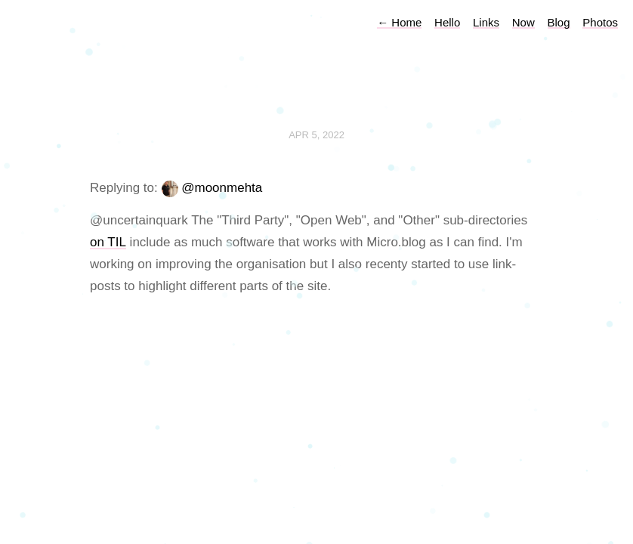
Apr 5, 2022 (316, 135)
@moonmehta (221, 188)
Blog (559, 22)
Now (523, 22)
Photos (600, 22)
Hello (447, 22)
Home (399, 22)
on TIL (108, 242)
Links (486, 22)
